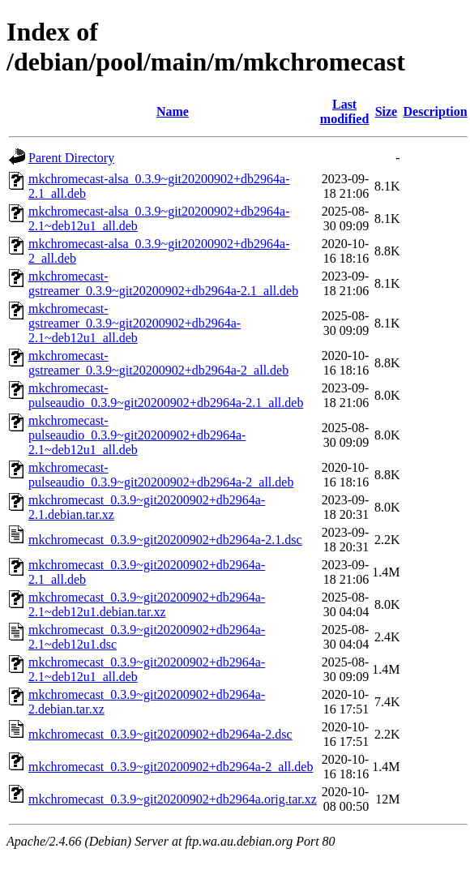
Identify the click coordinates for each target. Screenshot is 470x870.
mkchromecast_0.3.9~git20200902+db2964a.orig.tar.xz (172, 799)
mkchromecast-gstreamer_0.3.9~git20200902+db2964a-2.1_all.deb (163, 283)
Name (172, 111)
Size (386, 111)
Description (436, 111)
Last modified (344, 111)
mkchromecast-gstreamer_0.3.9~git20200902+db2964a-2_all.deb (158, 363)
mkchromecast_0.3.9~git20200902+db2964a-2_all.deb (170, 767)
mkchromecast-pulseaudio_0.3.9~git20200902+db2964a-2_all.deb (160, 475)
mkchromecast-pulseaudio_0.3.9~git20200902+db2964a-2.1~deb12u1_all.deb (137, 435)
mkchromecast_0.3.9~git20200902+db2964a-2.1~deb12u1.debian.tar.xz (146, 604)
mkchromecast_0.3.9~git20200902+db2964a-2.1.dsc (165, 539)
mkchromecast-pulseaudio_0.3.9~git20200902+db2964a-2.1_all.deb (165, 395)
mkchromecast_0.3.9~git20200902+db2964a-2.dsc (160, 734)
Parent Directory (71, 158)
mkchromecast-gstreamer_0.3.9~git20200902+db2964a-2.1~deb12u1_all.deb (134, 323)
